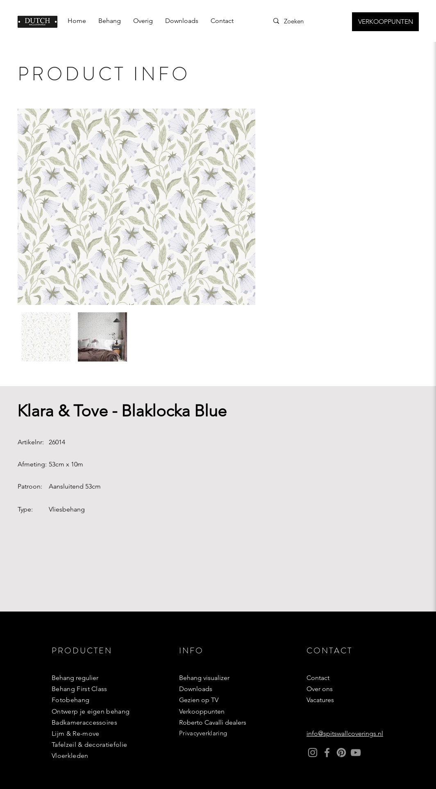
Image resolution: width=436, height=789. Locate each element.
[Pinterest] (341, 752)
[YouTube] (356, 752)
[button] (109, 21)
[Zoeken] (304, 21)
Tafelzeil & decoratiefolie (89, 744)
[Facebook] (327, 752)
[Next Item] (241, 207)
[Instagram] (313, 752)
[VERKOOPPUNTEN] (385, 21)
